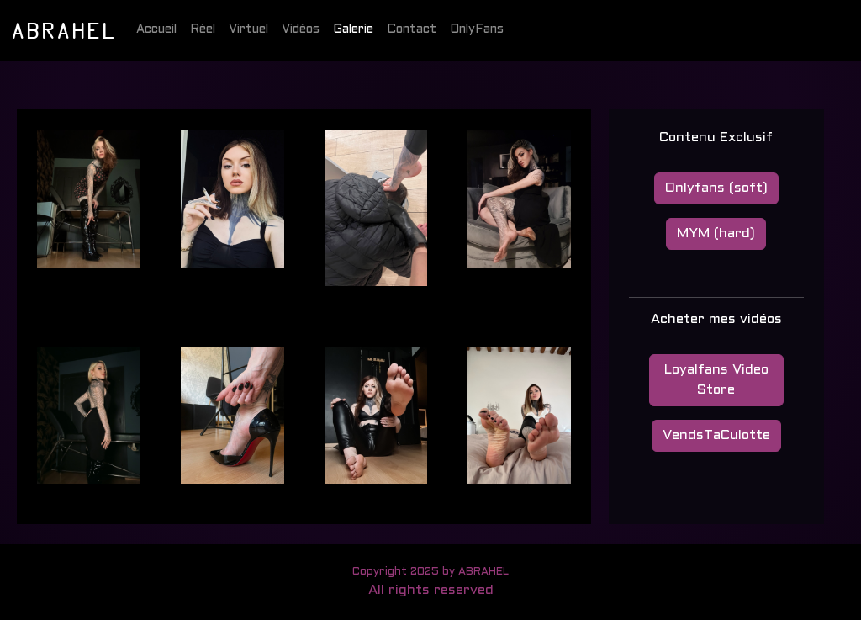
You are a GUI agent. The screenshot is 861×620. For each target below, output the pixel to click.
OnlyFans (477, 29)
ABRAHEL (63, 29)
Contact (411, 29)
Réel (202, 29)
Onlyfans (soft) (716, 188)
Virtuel (248, 29)
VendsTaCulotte (716, 435)
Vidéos (301, 29)
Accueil (156, 29)
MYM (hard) (716, 233)
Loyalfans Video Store (716, 379)
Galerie (353, 29)
